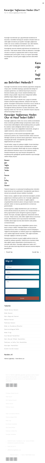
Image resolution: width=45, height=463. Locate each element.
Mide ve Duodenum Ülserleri (13, 326)
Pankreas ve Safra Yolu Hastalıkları (15, 342)
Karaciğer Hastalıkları (11, 345)
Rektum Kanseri (9, 319)
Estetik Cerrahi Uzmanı (11, 349)
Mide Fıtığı (8, 332)
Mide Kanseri (8, 313)
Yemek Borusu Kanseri (11, 310)
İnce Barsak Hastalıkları (12, 336)
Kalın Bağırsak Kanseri (11, 316)
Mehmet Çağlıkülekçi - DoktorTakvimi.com (14, 358)
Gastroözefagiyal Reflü (11, 329)
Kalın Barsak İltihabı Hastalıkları (14, 339)
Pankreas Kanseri (9, 323)
